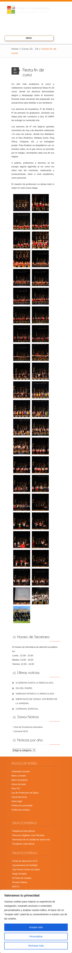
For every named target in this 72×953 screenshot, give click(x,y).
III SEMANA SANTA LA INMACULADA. (35, 682)
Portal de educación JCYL (25, 861)
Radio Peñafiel (19, 873)
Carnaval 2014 (21, 731)
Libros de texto (19, 784)
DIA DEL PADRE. (24, 688)
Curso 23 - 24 (30, 48)
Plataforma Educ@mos (23, 831)
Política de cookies (21, 809)
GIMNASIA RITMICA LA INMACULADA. (35, 693)
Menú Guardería (20, 780)
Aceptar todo (36, 927)
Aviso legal (17, 801)
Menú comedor (19, 775)
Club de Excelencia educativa (28, 727)
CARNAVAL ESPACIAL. (27, 709)
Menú (24, 38)
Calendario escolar (21, 771)
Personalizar (36, 936)
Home (15, 48)
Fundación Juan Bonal (23, 844)
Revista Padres (19, 882)
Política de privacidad (22, 805)
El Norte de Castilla (21, 878)
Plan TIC (16, 788)
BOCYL (16, 886)
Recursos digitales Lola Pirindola (28, 835)
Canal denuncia (19, 797)
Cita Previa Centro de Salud (26, 869)
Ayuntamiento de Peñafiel (24, 865)
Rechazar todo (36, 945)
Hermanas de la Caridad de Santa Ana (31, 839)
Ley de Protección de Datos (25, 792)
